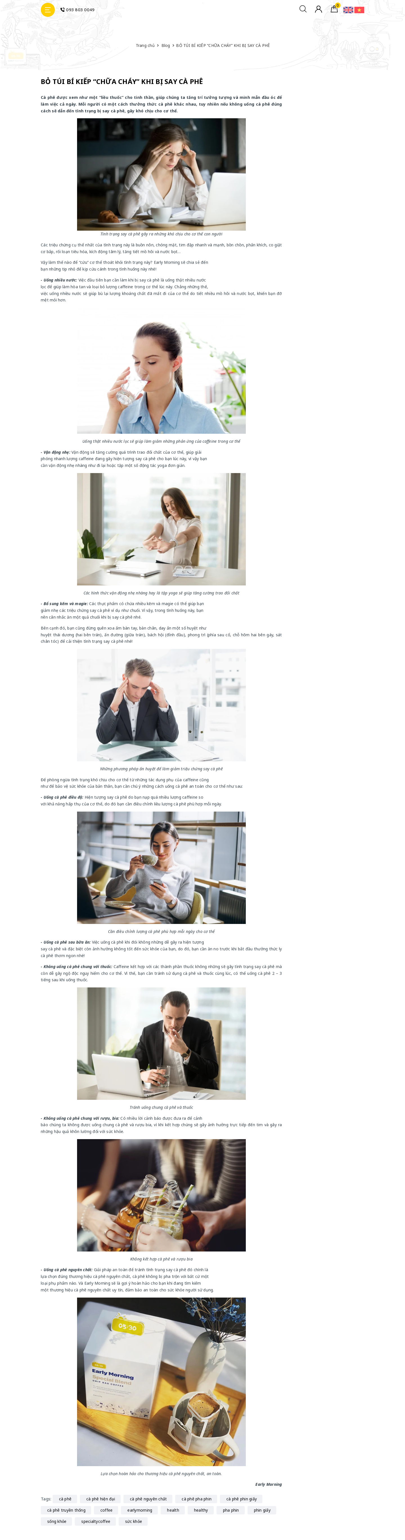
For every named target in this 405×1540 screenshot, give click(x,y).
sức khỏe (133, 1521)
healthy (201, 1510)
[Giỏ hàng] (334, 10)
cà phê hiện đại (100, 1499)
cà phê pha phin (197, 1499)
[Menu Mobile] (48, 10)
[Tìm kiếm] (303, 10)
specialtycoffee (95, 1521)
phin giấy (262, 1510)
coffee (106, 1510)
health (173, 1510)
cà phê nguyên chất (148, 1499)
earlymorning (139, 1510)
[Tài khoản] (318, 11)
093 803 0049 (77, 9)
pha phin (231, 1510)
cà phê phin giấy (241, 1499)
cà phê (65, 1499)
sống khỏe (56, 1521)
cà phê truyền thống (66, 1510)
